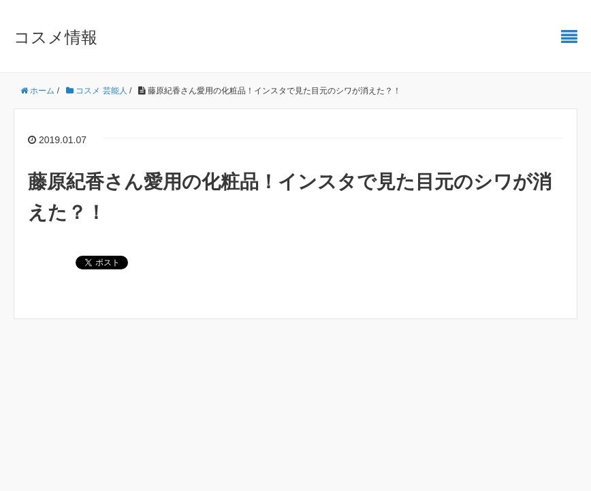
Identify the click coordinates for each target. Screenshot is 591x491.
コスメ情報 (55, 37)
